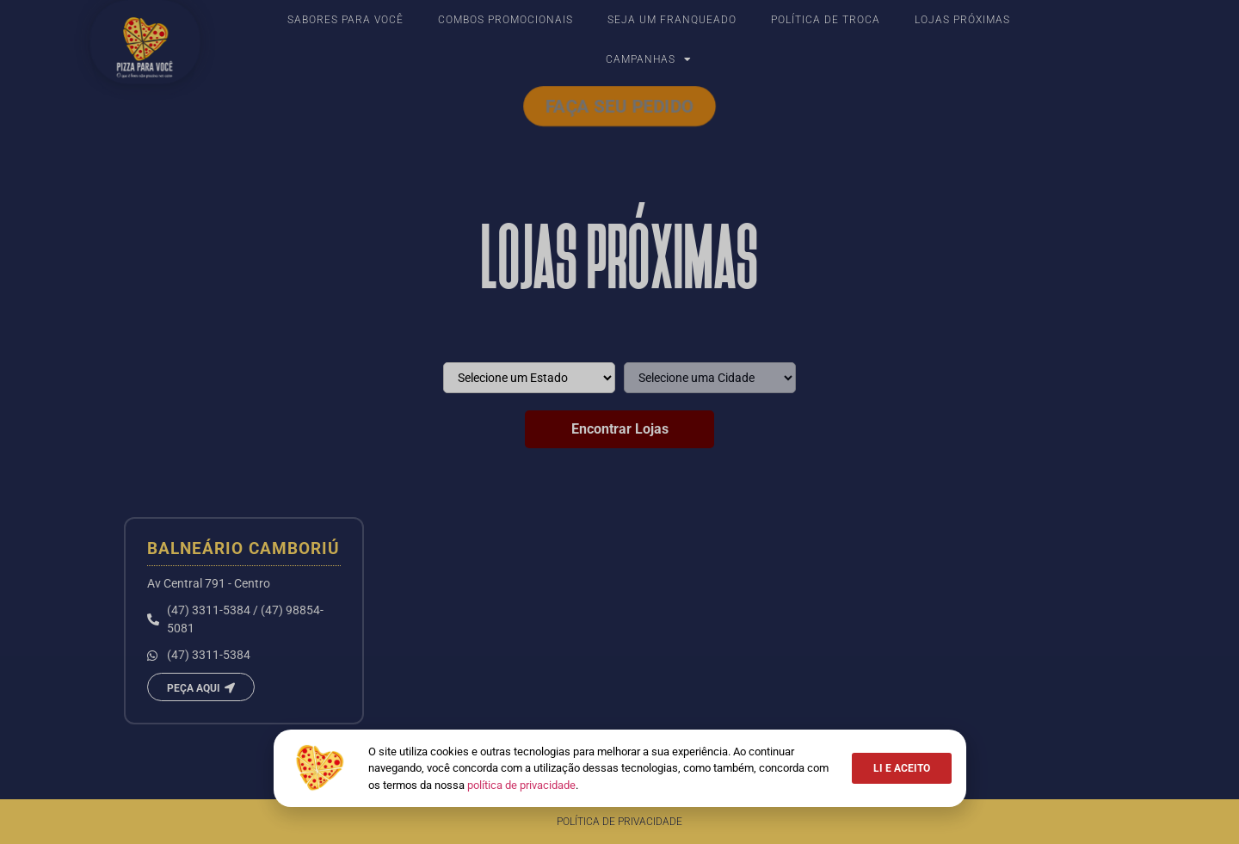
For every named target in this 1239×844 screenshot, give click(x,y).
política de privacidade (521, 785)
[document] (619, 422)
